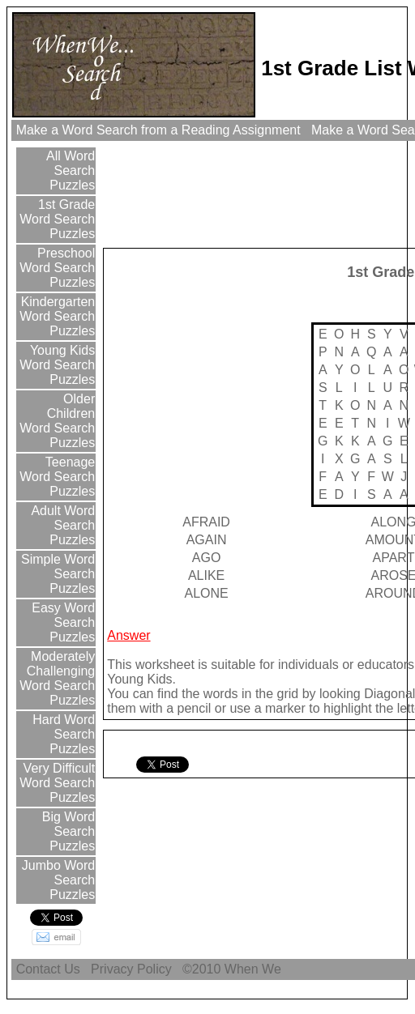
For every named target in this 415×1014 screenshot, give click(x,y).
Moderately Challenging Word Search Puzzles (57, 678)
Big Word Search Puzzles (66, 831)
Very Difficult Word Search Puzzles (57, 782)
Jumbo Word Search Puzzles (56, 879)
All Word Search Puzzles (70, 170)
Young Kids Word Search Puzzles (57, 364)
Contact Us (47, 969)
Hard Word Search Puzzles (62, 734)
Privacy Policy (131, 969)
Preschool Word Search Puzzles (57, 267)
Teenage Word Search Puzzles (57, 476)
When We (255, 969)
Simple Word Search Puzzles (57, 573)
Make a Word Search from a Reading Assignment (158, 130)
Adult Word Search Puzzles (61, 525)
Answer (128, 635)
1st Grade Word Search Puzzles (57, 219)
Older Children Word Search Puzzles (57, 420)
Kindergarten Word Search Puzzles (56, 316)
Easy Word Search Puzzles (61, 622)
